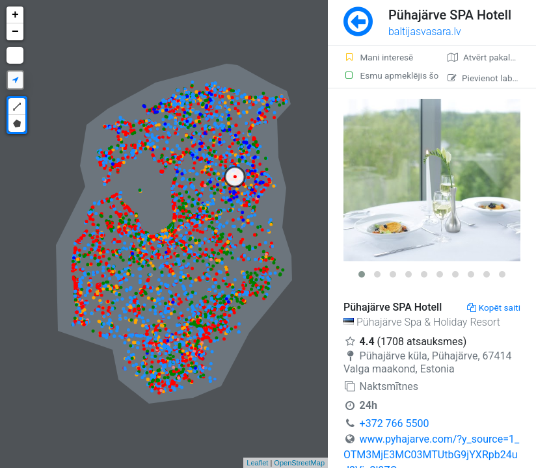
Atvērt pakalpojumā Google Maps (492, 57)
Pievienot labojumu (492, 78)
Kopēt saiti (493, 307)
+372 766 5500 (394, 423)
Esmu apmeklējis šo (387, 75)
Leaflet (257, 463)
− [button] (15, 32)
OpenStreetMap (299, 463)
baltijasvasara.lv (424, 31)
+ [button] (15, 15)
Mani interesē (378, 57)
